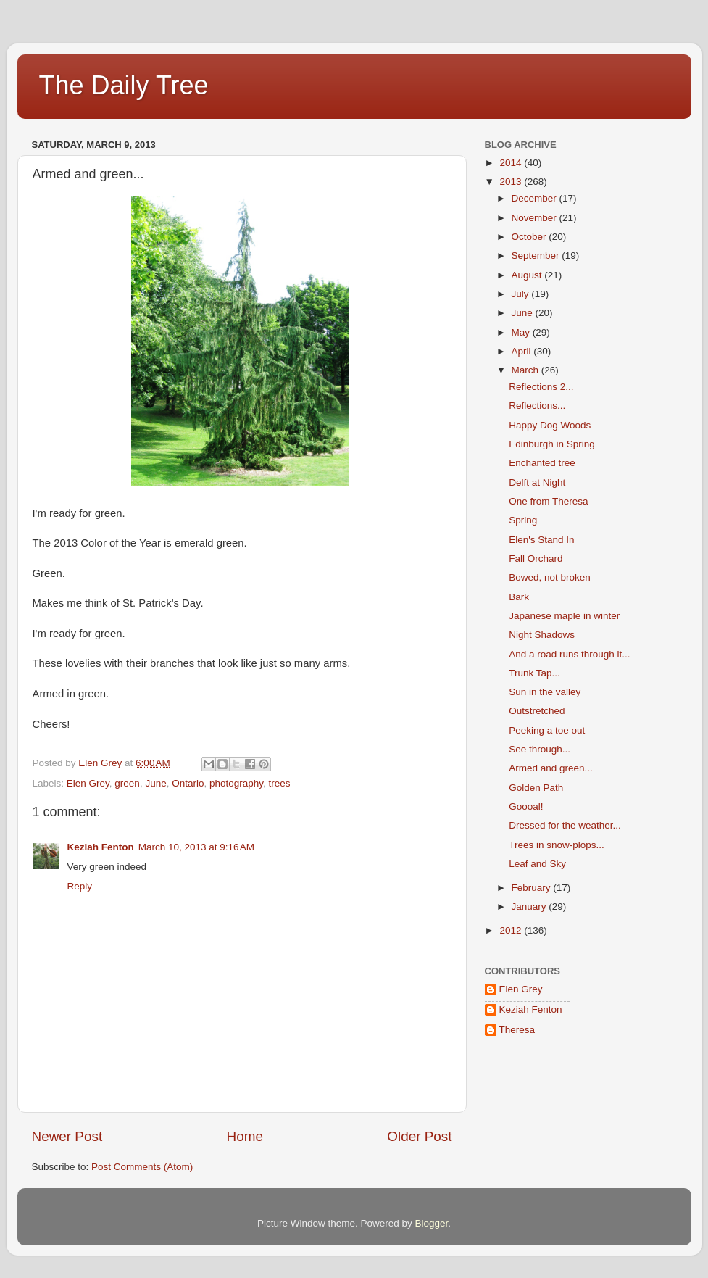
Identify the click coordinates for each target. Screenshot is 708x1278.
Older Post (419, 1136)
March (526, 370)
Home (245, 1136)
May (522, 332)
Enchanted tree (542, 462)
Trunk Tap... (534, 673)
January (530, 906)
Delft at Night (537, 482)
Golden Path (536, 787)
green (127, 783)
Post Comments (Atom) (142, 1166)
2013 (511, 181)
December (535, 198)
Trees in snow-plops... (556, 844)
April (523, 351)
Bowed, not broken (550, 577)
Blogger (432, 1223)
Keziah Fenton (100, 847)
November (535, 217)
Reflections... (537, 405)
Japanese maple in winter (564, 615)
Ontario (188, 783)
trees (280, 783)
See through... (539, 749)
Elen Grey (88, 783)
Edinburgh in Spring (552, 444)
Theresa (517, 1029)
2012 (511, 930)
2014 (511, 162)
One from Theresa (548, 501)
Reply (80, 886)
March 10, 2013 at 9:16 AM (196, 847)
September (537, 255)
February (533, 887)
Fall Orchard (535, 558)
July (522, 294)
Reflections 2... (541, 386)
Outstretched (537, 710)
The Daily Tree (124, 85)
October (530, 236)
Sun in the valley (544, 691)
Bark (519, 597)
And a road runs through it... (569, 654)
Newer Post (67, 1136)
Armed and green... (551, 768)
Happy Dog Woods (550, 425)
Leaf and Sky (537, 863)
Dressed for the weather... (565, 825)
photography (236, 783)
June (155, 783)
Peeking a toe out (547, 730)
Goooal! (526, 806)
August (528, 275)
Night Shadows (542, 634)
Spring (523, 520)
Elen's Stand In (541, 539)
